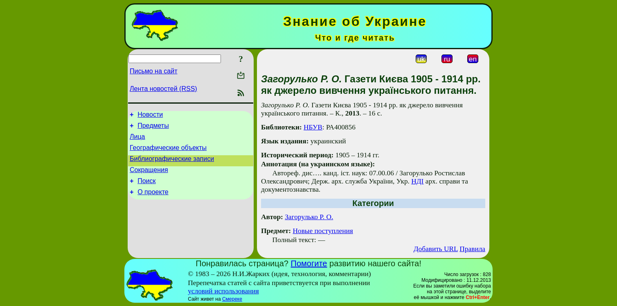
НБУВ (313, 127)
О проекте (152, 201)
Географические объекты (168, 152)
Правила (472, 249)
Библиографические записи (172, 164)
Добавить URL (436, 249)
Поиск (146, 189)
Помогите (309, 263)
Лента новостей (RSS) (163, 88)
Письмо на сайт (153, 71)
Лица (137, 140)
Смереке (232, 299)
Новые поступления (323, 231)
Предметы (153, 128)
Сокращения (149, 177)
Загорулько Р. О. (309, 217)
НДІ (417, 181)
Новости (150, 115)
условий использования (223, 291)
